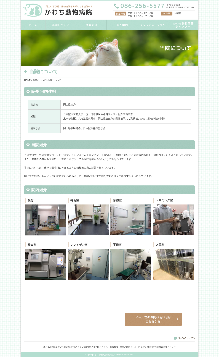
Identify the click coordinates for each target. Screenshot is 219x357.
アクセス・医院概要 (108, 347)
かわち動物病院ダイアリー (183, 25)
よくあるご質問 (141, 347)
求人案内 (122, 25)
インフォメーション (152, 25)
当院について (61, 25)
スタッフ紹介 (81, 347)
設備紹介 (69, 347)
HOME (33, 25)
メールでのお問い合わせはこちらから (153, 319)
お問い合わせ (126, 347)
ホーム (46, 347)
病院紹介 (91, 25)
